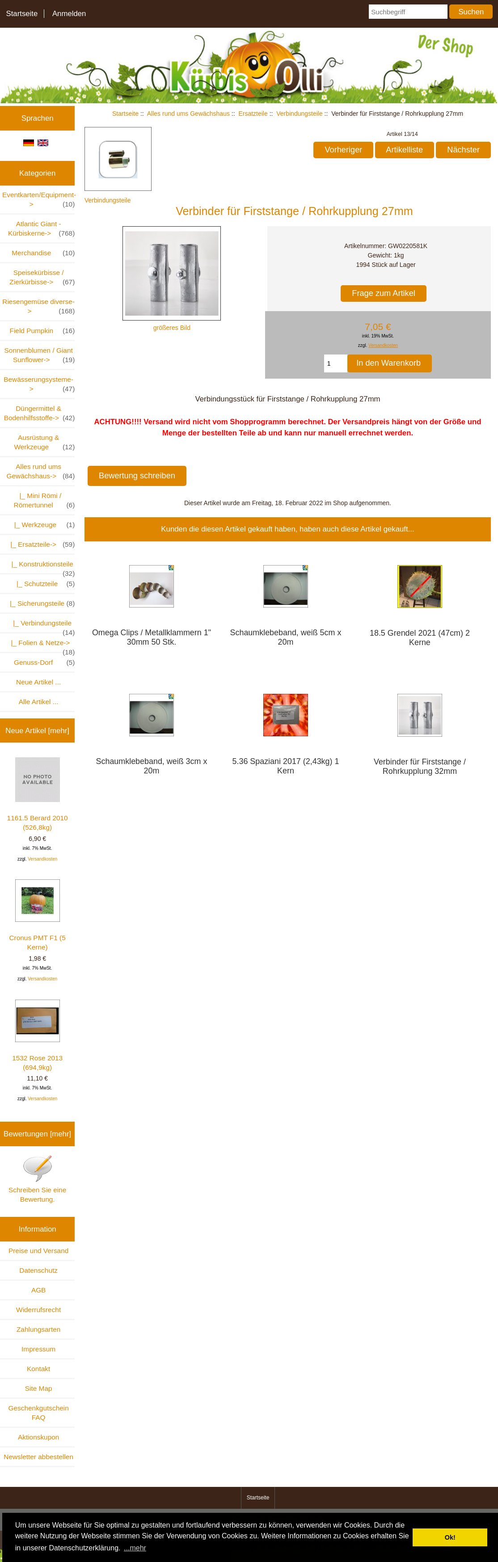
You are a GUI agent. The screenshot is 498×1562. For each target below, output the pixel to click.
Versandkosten (42, 859)
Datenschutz (38, 1270)
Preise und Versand (38, 1250)
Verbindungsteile (299, 113)
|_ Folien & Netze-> (41, 645)
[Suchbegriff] (408, 11)
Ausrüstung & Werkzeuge (44, 443)
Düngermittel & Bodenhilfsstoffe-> (39, 413)
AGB (38, 1290)
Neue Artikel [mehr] (37, 730)
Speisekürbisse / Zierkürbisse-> (42, 278)
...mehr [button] (135, 1548)
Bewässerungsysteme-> (39, 384)
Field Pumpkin (42, 330)
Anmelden (69, 13)
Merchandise (43, 253)
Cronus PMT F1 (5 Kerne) (37, 915)
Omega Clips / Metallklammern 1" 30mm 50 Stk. (151, 637)
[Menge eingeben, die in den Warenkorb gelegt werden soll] (336, 363)
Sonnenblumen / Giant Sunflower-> (39, 355)
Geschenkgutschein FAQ (38, 1412)
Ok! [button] (450, 1537)
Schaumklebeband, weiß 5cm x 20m (286, 637)
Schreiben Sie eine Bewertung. (37, 1178)
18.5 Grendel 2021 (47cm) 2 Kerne (420, 638)
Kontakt (38, 1368)
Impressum (38, 1349)
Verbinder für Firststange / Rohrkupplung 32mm (420, 766)
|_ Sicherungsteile (38, 603)
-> (40, 472)
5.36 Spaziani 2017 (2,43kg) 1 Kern (285, 766)
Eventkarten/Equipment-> (38, 200)
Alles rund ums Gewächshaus (188, 113)
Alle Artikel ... (39, 701)
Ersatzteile (252, 113)
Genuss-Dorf (44, 662)
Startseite (22, 13)
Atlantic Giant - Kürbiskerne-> (41, 229)
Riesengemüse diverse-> (38, 307)
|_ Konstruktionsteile (39, 566)
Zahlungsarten (38, 1329)
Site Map (38, 1388)
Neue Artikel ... (38, 682)
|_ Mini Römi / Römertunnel (44, 501)
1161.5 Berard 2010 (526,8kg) (37, 794)
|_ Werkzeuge (42, 524)
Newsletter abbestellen (38, 1457)
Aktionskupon (38, 1437)
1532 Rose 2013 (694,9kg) (37, 1035)
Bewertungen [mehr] (37, 1134)
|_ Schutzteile (42, 583)
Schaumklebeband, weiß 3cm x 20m (151, 766)
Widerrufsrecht (38, 1309)
